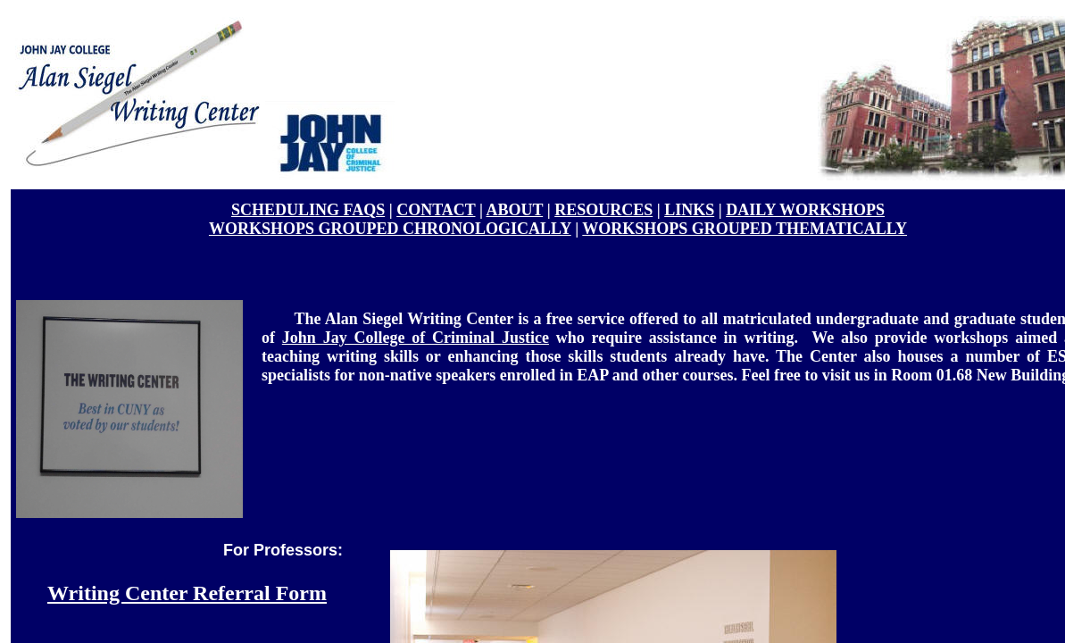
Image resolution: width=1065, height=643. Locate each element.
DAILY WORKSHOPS (805, 210)
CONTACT (435, 210)
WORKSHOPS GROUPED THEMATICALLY (744, 229)
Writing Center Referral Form (187, 593)
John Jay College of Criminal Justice (415, 338)
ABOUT (514, 210)
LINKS (689, 210)
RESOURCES (603, 210)
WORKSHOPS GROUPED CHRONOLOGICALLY (390, 229)
